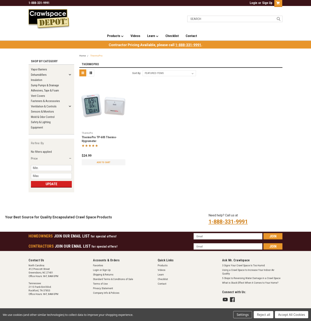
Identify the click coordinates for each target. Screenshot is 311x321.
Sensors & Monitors (42, 111)
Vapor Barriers (39, 69)
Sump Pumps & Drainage (45, 85)
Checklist (172, 36)
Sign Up (267, 3)
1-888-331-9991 (188, 45)
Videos (135, 36)
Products (115, 36)
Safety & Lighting (41, 122)
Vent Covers (38, 96)
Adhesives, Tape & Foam (45, 90)
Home (82, 55)
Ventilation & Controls (44, 106)
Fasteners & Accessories (45, 101)
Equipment (37, 127)
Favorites (98, 265)
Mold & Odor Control (43, 117)
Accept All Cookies (291, 314)
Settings (243, 314)
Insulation (36, 80)
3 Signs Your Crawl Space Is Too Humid (243, 265)
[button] (51, 158)
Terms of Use (100, 283)
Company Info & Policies (106, 293)
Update (51, 184)
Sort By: (136, 73)
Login (253, 3)
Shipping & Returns (103, 274)
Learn (152, 36)
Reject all (263, 314)
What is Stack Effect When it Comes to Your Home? (250, 282)
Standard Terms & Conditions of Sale (113, 279)
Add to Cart (103, 162)
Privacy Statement (103, 288)
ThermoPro (96, 55)
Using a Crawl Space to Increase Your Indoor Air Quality (248, 272)
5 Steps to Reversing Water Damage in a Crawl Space (251, 278)
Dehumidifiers (39, 75)
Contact (191, 36)
